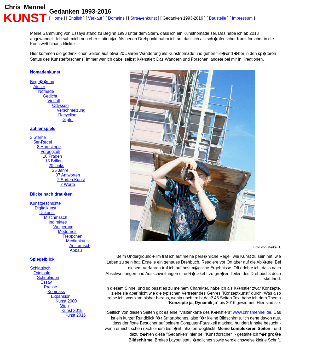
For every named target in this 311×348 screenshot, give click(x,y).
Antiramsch (79, 245)
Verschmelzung (71, 110)
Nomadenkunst (45, 72)
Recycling (67, 115)
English (75, 18)
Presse (50, 287)
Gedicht (50, 96)
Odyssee (60, 105)
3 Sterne (38, 137)
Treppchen (72, 236)
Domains (116, 18)
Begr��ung (42, 81)
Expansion (61, 296)
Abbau (76, 250)
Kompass (56, 291)
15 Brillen (54, 161)
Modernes (67, 231)
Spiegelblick (42, 259)
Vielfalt (54, 101)
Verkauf (95, 18)
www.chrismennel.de (252, 312)
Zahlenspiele (42, 128)
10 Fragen (52, 156)
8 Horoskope (49, 147)
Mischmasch (55, 217)
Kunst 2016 (75, 315)
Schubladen (48, 277)
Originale (41, 273)
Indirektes (58, 222)
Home (57, 18)
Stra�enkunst (143, 18)
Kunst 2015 (72, 310)
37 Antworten (68, 175)
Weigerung (63, 227)
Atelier (39, 86)
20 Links (56, 165)
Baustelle (217, 18)
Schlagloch (40, 268)
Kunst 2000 (66, 301)
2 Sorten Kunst (71, 180)
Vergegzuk (50, 151)
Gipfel (67, 119)
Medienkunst (78, 241)
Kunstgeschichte (45, 203)
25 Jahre (60, 170)
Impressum (242, 18)
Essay (46, 282)
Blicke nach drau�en (51, 194)
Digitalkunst (45, 208)
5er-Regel (42, 142)
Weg (64, 306)
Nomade (46, 91)
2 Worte (67, 184)
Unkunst (47, 212)
